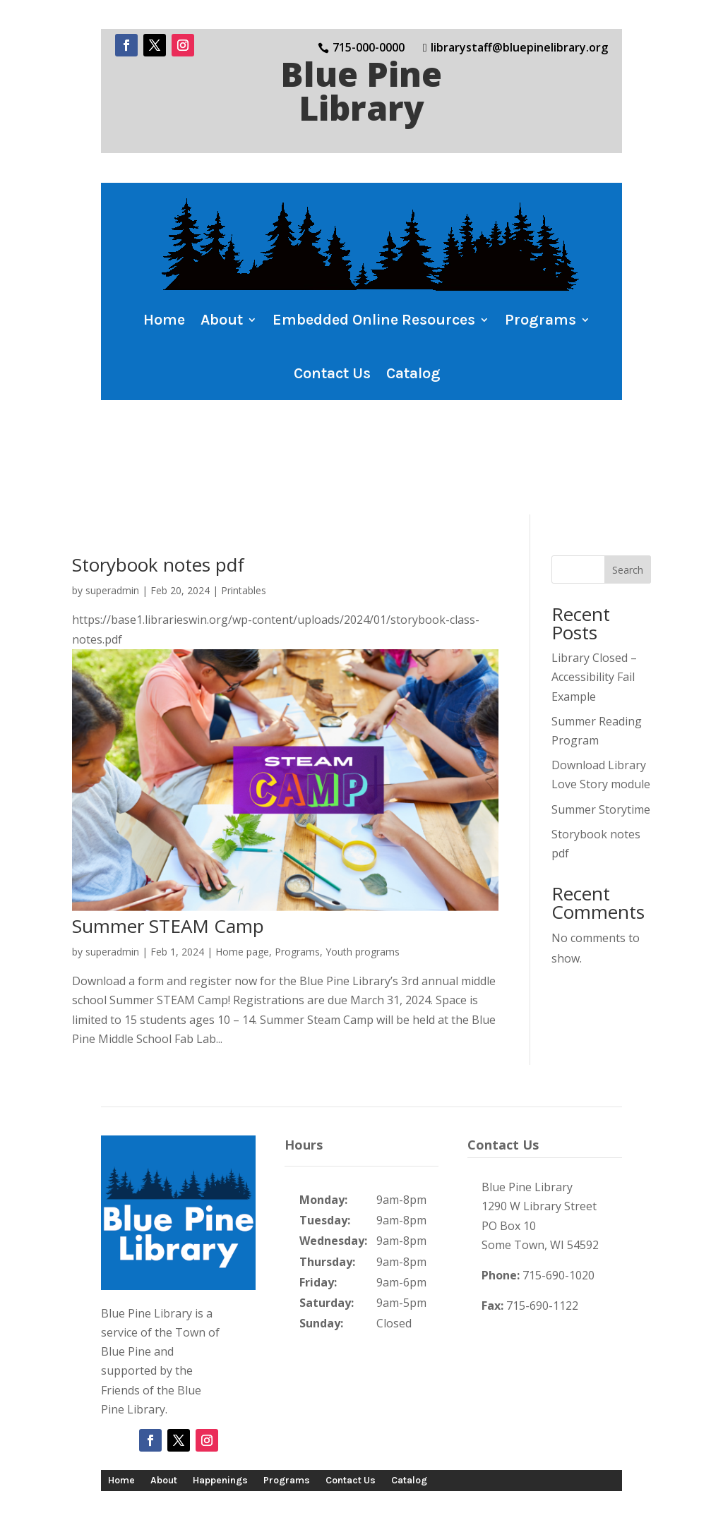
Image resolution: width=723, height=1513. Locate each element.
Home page (242, 884)
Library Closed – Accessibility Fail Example (594, 610)
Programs (297, 884)
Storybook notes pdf (158, 497)
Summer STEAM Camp (168, 859)
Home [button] (164, 320)
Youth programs (362, 884)
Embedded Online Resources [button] (374, 320)
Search (627, 502)
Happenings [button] (220, 1412)
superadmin (112, 523)
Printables (243, 523)
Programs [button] (540, 320)
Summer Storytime (600, 741)
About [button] (222, 320)
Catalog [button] (413, 373)
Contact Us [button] (332, 373)
